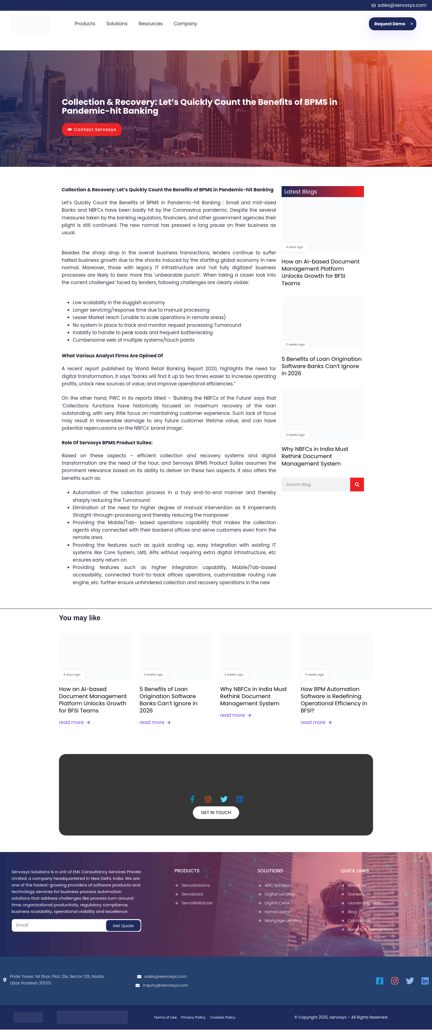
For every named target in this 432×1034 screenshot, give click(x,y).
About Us (353, 889)
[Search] (357, 484)
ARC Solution (274, 889)
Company (185, 23)
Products (85, 23)
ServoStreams (192, 889)
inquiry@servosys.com (162, 989)
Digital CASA (274, 907)
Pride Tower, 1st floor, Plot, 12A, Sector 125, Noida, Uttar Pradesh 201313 (53, 984)
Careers (352, 898)
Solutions (117, 23)
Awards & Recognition (367, 934)
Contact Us (356, 925)
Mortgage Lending (280, 925)
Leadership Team (362, 907)
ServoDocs (188, 898)
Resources (151, 23)
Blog (349, 916)
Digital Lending (276, 898)
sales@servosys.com (162, 981)
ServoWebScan (193, 907)
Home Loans (274, 916)
